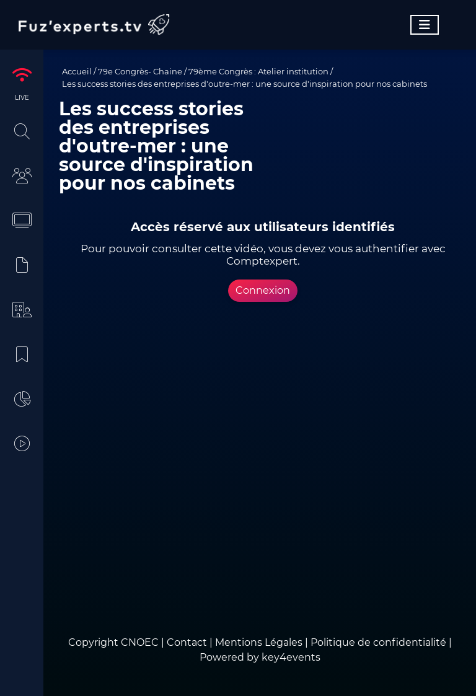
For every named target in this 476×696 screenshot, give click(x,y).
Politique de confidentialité (378, 642)
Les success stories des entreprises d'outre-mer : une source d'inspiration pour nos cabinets (244, 84)
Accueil (77, 71)
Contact (188, 642)
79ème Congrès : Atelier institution (258, 71)
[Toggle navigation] (424, 25)
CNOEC (140, 642)
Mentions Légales (258, 642)
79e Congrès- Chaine (140, 71)
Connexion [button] (263, 290)
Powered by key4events (260, 657)
